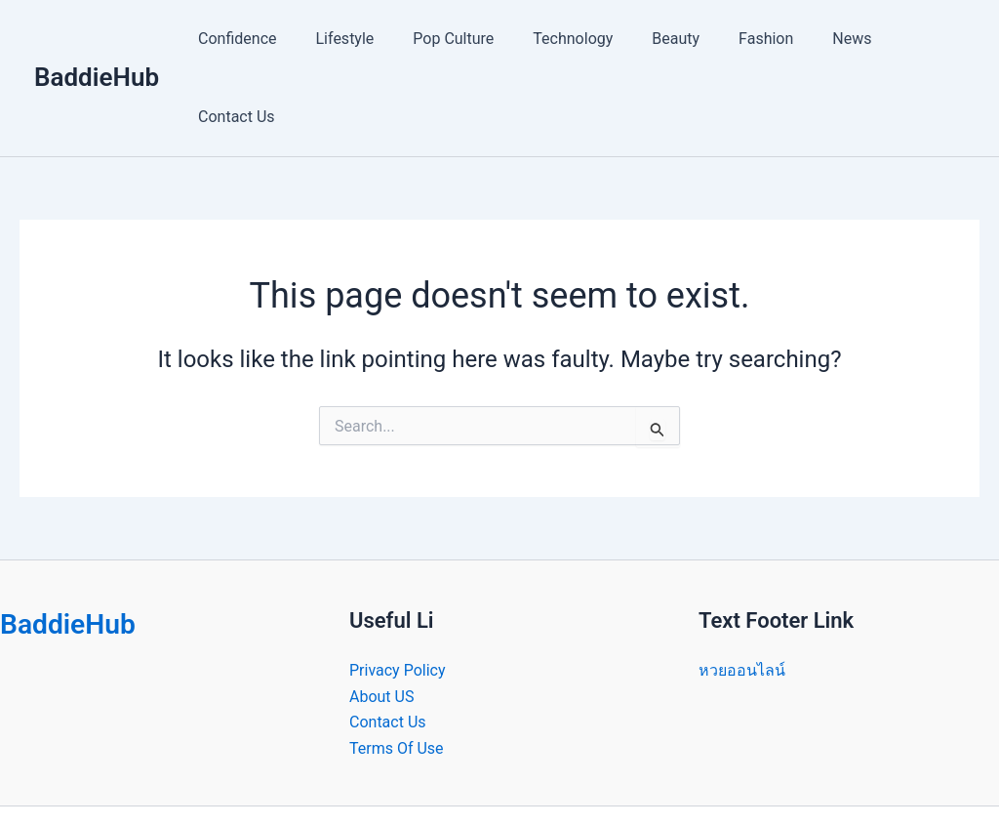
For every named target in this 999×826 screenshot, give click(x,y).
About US (381, 618)
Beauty (661, 38)
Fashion (743, 38)
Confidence (254, 38)
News (821, 38)
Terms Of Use (396, 670)
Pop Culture (454, 38)
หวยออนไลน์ (742, 592)
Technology (566, 38)
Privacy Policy (397, 592)
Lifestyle (353, 38)
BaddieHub (96, 38)
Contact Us (910, 38)
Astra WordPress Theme (649, 776)
